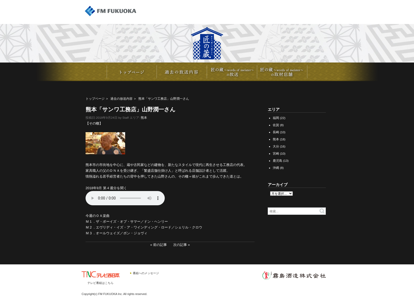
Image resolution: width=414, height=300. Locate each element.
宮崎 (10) (279, 153)
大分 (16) (279, 146)
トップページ (95, 98)
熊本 (144, 117)
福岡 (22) (279, 118)
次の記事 (180, 245)
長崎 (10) (279, 132)
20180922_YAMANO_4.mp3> (125, 198)
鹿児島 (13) (281, 160)
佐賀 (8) (278, 125)
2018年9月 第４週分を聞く (106, 188)
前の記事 (160, 245)
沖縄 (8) (278, 167)
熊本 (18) (279, 139)
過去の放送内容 (121, 98)
